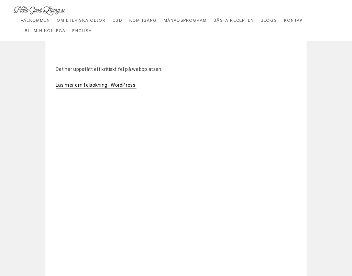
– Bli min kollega (43, 31)
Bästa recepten (233, 20)
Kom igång (143, 20)
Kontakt (295, 20)
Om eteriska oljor (81, 20)
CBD (117, 20)
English (81, 31)
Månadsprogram (185, 20)
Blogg (269, 20)
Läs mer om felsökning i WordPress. (96, 85)
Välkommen (35, 20)
